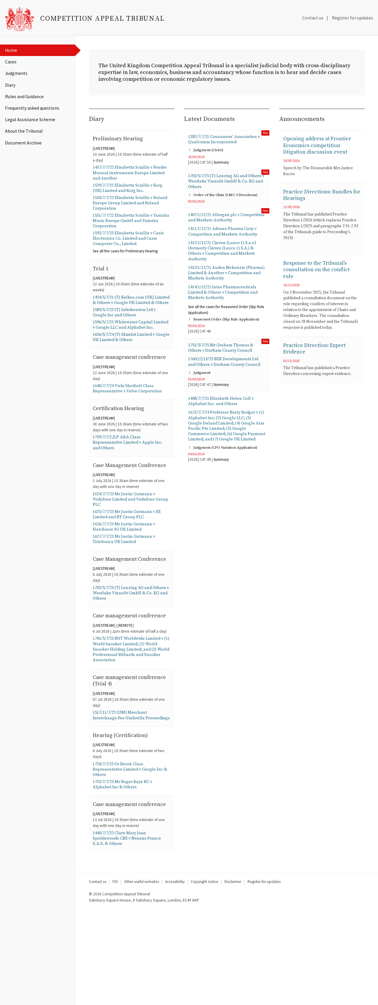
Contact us (312, 18)
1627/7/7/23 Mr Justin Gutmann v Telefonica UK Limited (127, 591)
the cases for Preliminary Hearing (125, 262)
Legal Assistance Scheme (30, 119)
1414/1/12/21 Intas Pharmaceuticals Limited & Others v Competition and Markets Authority (226, 305)
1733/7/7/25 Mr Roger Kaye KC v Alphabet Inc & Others (126, 869)
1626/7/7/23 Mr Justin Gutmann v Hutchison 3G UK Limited (127, 578)
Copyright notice (204, 976)
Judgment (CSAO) (206, 154)
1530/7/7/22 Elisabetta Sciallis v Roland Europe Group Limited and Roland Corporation (130, 210)
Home (11, 50)
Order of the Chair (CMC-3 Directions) (224, 201)
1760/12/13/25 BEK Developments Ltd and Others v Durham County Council (223, 380)
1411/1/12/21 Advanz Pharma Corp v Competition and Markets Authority (226, 239)
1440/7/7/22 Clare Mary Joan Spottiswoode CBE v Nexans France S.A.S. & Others (130, 932)
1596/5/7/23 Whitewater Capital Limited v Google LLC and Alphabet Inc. (131, 348)
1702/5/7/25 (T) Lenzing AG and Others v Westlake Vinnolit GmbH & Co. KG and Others (131, 655)
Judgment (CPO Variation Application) (224, 480)
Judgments (16, 73)
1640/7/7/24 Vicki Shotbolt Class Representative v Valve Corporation (130, 425)
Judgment (199, 394)
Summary (221, 166)
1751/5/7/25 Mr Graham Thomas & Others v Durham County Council (224, 362)
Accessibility (175, 976)
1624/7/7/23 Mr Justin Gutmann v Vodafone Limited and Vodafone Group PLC (128, 548)
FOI (115, 976)
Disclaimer (232, 976)
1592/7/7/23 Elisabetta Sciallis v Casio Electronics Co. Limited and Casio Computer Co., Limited (128, 249)
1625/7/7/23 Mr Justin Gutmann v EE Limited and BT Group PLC (131, 564)
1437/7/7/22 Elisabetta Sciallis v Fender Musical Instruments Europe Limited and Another (131, 177)
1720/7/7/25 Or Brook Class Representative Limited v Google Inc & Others (131, 852)
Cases (11, 62)
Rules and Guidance (24, 96)
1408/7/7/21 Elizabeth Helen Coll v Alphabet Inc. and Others (224, 424)
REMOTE (126, 695)
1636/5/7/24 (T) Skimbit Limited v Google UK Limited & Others (127, 365)
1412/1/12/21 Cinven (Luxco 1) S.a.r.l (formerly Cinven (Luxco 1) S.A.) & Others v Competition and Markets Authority (226, 260)
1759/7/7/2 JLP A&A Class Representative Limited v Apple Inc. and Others (131, 481)
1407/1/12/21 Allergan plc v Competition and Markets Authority (226, 224)
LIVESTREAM (104, 151)
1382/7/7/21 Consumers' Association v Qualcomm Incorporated (225, 143)
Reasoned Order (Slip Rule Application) (225, 333)
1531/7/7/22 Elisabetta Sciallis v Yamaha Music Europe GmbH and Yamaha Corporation (129, 229)
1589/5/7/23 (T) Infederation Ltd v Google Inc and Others (128, 332)
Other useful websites (141, 976)
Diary (10, 85)
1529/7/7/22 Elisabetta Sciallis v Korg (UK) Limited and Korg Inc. (131, 194)
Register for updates (352, 18)
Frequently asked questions (32, 108)
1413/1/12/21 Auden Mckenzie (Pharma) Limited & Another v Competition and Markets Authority (226, 284)
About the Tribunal (24, 131)
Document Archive (23, 143)
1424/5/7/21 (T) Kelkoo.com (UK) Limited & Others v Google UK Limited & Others (127, 315)
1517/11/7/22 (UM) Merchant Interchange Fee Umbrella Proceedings (123, 793)
